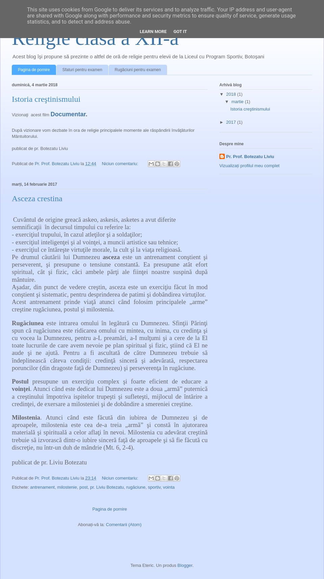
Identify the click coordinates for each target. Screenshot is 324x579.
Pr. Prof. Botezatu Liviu (250, 156)
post (83, 487)
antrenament (42, 487)
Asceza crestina (37, 198)
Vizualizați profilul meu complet (249, 165)
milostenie (67, 487)
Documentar (68, 114)
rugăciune (135, 487)
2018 (231, 94)
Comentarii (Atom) (123, 524)
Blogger (185, 565)
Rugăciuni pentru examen (138, 69)
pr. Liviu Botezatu (107, 487)
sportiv (154, 487)
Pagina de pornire (34, 69)
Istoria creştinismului (46, 99)
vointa (169, 487)
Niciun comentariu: (120, 163)
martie (238, 101)
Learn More (153, 31)
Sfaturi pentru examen (82, 69)
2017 (231, 122)
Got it (180, 31)
